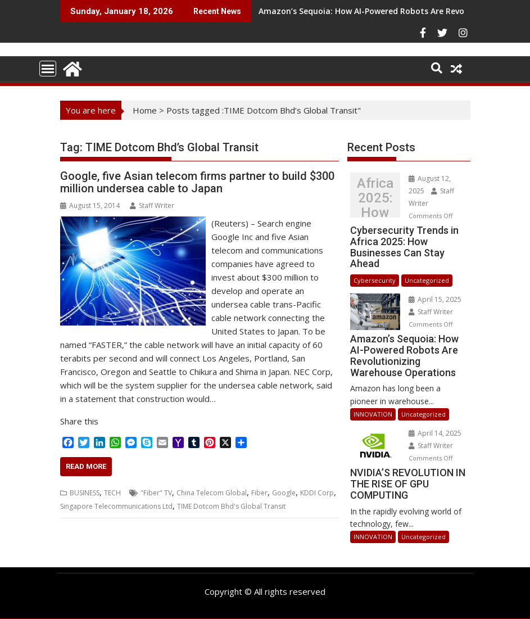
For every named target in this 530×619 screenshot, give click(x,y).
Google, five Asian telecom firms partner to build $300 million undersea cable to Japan (197, 182)
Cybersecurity (375, 280)
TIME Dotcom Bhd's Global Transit (231, 506)
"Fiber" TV (156, 493)
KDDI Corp (317, 493)
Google (284, 493)
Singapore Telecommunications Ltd (116, 506)
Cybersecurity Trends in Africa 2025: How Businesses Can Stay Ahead (375, 197)
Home (145, 110)
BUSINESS (84, 493)
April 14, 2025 (435, 433)
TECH (112, 493)
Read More (86, 466)
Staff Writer (152, 205)
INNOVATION (373, 414)
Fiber (259, 493)
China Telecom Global (211, 493)
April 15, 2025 (435, 299)
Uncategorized (427, 280)
